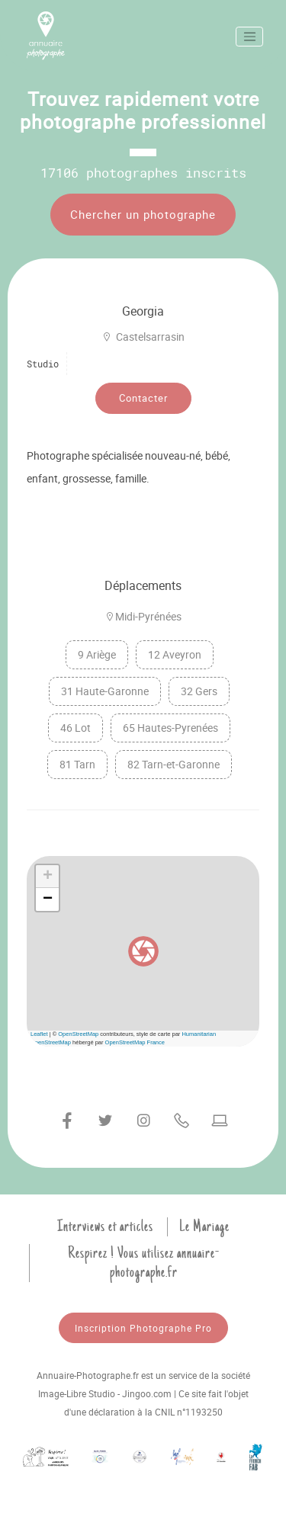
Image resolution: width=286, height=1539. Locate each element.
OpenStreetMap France (135, 1042)
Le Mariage (204, 1226)
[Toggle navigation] (249, 36)
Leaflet (39, 1034)
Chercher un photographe (143, 214)
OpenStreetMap (78, 1034)
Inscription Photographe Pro (143, 1328)
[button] (143, 951)
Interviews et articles (105, 1226)
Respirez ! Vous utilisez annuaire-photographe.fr (144, 1263)
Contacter (143, 398)
